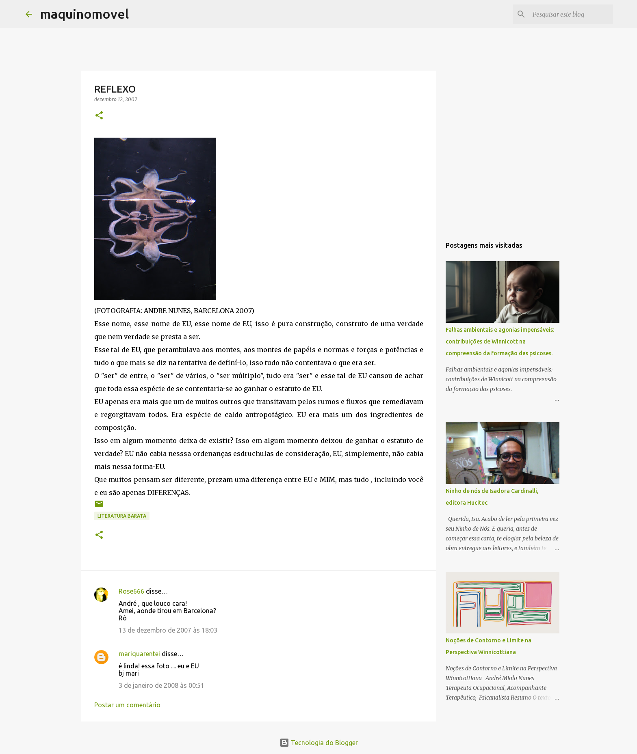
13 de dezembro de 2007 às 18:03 (168, 630)
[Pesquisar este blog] (570, 14)
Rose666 (131, 591)
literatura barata (122, 516)
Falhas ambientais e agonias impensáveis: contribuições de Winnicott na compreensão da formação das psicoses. (500, 341)
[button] (99, 115)
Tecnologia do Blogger (319, 742)
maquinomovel (84, 13)
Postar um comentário (127, 705)
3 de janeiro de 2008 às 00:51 (161, 685)
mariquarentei (139, 653)
